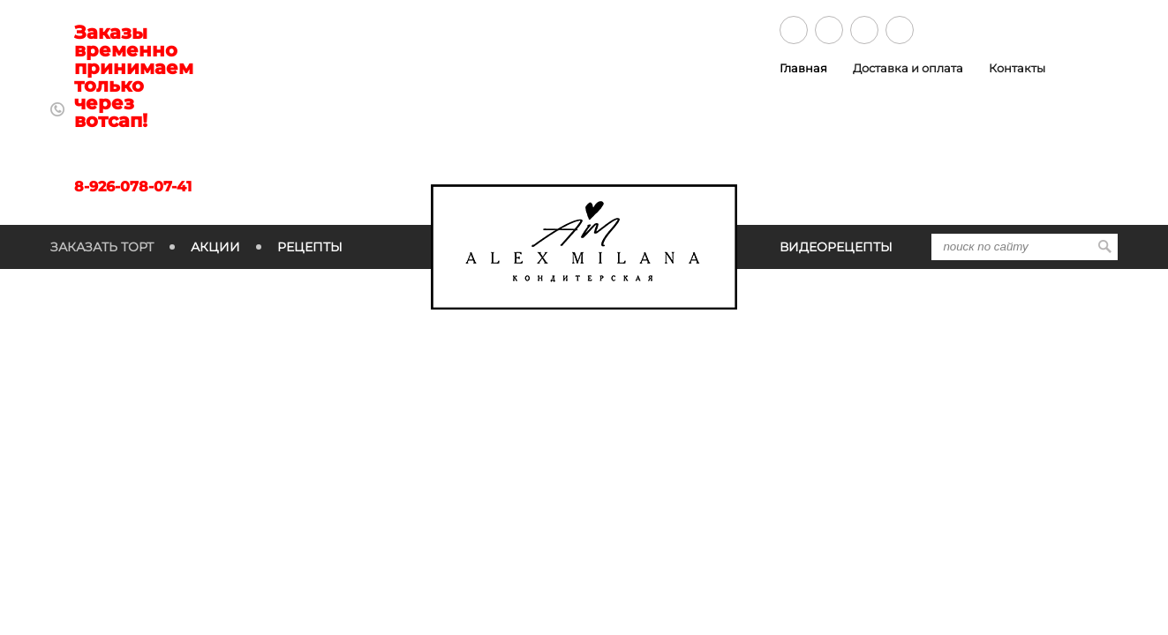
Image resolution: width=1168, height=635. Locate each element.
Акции (215, 247)
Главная (803, 68)
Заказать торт (102, 247)
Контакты (1017, 68)
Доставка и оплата (908, 68)
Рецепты (310, 247)
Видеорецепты (836, 247)
